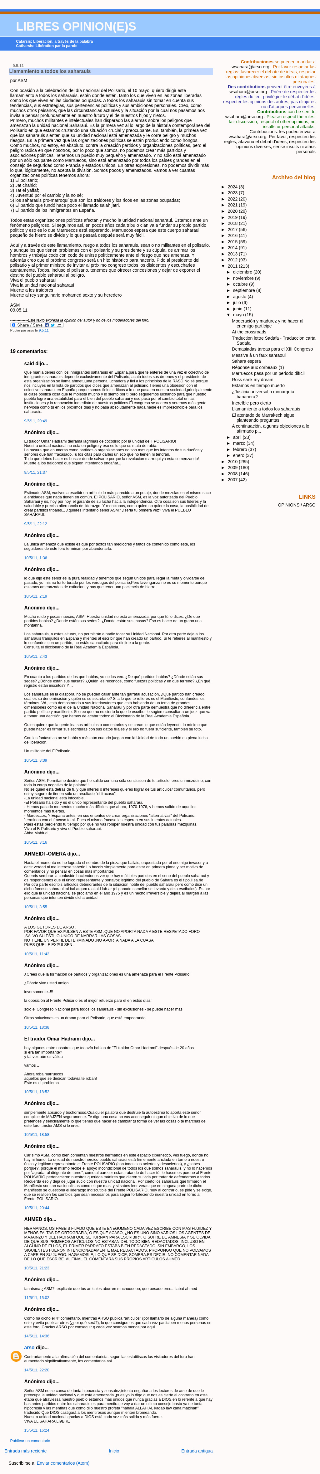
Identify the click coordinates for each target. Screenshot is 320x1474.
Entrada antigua (197, 1450)
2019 (233, 217)
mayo (239, 314)
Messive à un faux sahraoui (259, 355)
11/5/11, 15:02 (36, 1298)
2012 (233, 259)
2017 (233, 229)
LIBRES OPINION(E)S (76, 26)
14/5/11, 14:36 (36, 1336)
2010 (233, 461)
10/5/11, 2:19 (35, 596)
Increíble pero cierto (251, 402)
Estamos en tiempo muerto (258, 385)
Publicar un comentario (30, 1441)
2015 (233, 241)
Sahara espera (246, 361)
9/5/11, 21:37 (35, 472)
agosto (240, 296)
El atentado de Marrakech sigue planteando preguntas (263, 418)
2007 (233, 479)
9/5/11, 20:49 (35, 421)
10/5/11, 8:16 (35, 842)
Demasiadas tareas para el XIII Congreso (272, 349)
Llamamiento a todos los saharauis (50, 71)
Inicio (114, 1450)
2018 (233, 223)
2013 (233, 253)
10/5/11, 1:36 (35, 558)
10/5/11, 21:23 (36, 1268)
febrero (240, 449)
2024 (233, 186)
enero (239, 455)
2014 (233, 247)
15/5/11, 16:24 (36, 1430)
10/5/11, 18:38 (36, 1027)
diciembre (243, 271)
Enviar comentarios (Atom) (63, 1463)
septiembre (244, 290)
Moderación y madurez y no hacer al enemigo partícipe (267, 323)
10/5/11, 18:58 (36, 1134)
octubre (241, 284)
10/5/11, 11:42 (36, 954)
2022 (233, 198)
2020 (233, 211)
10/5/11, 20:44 (36, 1208)
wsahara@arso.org (250, 66)
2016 (233, 235)
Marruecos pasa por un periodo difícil (268, 373)
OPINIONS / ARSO (297, 504)
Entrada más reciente (25, 1450)
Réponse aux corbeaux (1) (258, 367)
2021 (233, 204)
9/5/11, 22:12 (35, 524)
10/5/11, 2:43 (35, 656)
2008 (233, 473)
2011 (233, 266)
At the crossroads (249, 331)
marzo (240, 443)
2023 (233, 192)
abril (238, 437)
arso (29, 1347)
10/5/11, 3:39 (35, 760)
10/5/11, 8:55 (35, 907)
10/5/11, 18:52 (36, 1092)
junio (238, 308)
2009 (233, 467)
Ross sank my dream (252, 379)
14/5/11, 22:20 (36, 1370)
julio (237, 302)
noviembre (244, 278)
